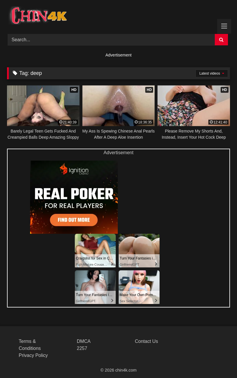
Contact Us (146, 341)
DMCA (84, 341)
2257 (82, 348)
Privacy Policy (33, 355)
